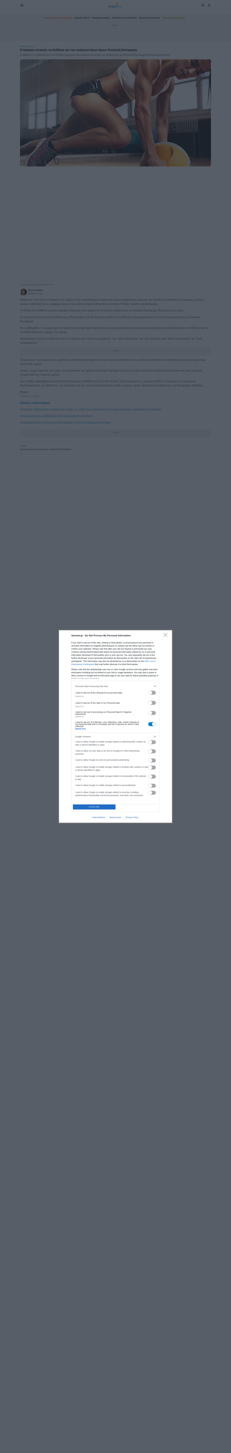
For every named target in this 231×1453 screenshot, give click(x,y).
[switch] (152, 693)
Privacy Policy (132, 817)
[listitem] (115, 686)
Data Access (115, 817)
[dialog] (115, 726)
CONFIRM (94, 807)
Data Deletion (99, 817)
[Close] (166, 636)
